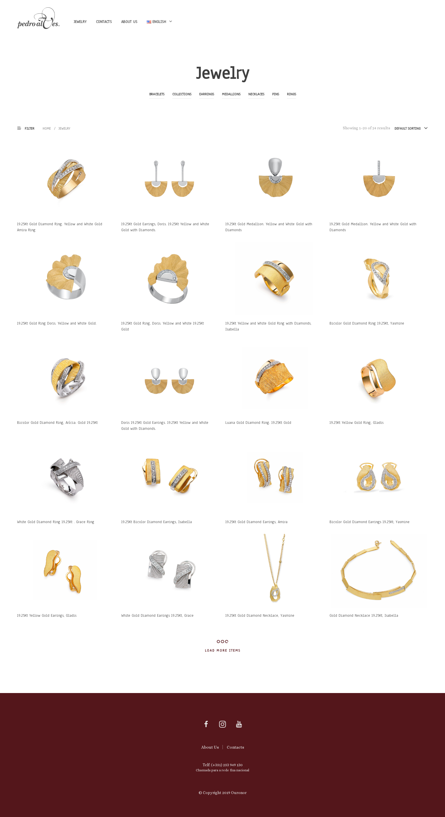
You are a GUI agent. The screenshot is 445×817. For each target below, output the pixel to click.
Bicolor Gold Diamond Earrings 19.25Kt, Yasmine (369, 522)
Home (47, 128)
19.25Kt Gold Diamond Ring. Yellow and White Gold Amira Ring (59, 227)
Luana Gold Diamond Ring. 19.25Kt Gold (258, 422)
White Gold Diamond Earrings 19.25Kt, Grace (157, 615)
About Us (129, 21)
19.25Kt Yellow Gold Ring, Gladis (356, 422)
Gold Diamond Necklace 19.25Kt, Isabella (363, 615)
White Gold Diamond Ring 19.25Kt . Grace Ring (55, 522)
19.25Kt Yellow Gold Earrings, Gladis (46, 615)
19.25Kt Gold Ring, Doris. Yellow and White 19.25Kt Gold (162, 326)
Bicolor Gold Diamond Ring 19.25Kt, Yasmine (366, 323)
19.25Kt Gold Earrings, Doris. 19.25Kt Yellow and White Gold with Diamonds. (165, 227)
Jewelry (80, 21)
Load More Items (222, 650)
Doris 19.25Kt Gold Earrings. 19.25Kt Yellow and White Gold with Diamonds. (164, 425)
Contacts (104, 21)
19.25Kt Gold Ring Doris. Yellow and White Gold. (56, 323)
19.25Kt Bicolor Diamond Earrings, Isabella (156, 522)
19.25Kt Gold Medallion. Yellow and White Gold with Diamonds (268, 227)
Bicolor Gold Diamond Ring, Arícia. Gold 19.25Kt (57, 422)
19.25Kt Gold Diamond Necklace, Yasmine (259, 615)
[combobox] (411, 128)
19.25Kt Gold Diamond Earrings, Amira (256, 522)
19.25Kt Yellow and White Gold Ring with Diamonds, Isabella (268, 326)
